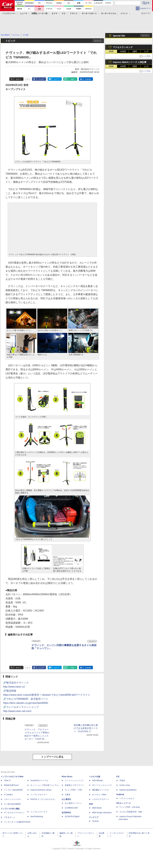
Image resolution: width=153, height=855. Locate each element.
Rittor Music (67, 776)
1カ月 (146, 51)
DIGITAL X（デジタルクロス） (43, 799)
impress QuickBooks (127, 790)
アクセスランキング (123, 47)
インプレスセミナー (38, 794)
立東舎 (67, 794)
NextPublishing (36, 816)
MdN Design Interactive (102, 812)
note (72, 79)
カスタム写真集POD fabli (130, 812)
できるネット (9, 817)
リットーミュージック (74, 780)
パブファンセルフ (126, 798)
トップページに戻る (52, 756)
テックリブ (93, 817)
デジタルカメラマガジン (14, 812)
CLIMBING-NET (71, 808)
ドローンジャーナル (12, 799)
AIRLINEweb (97, 780)
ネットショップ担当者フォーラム (44, 785)
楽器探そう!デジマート (74, 785)
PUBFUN (120, 794)
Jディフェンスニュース (102, 785)
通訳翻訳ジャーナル (100, 790)
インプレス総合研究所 (13, 790)
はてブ (56, 79)
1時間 (111, 51)
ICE (117, 776)
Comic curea (124, 785)
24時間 (123, 51)
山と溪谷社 (66, 799)
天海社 (122, 780)
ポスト (18, 79)
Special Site (119, 35)
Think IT (7, 780)
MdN (91, 804)
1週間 (134, 51)
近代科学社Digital (72, 816)
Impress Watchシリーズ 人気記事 (129, 62)
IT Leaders (8, 794)
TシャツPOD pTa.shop (129, 807)
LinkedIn (88, 79)
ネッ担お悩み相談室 (12, 804)
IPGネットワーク (123, 803)
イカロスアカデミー (100, 799)
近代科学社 (66, 812)
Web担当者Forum (11, 785)
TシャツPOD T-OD (73, 790)
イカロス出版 (94, 776)
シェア (41, 79)
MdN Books (97, 808)
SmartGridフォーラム (39, 780)
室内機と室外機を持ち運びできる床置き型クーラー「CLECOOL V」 (86, 728)
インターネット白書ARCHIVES (17, 822)
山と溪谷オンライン (73, 803)
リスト (27, 79)
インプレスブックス (38, 812)
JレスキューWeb (99, 794)
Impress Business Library (41, 790)
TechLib (95, 821)
